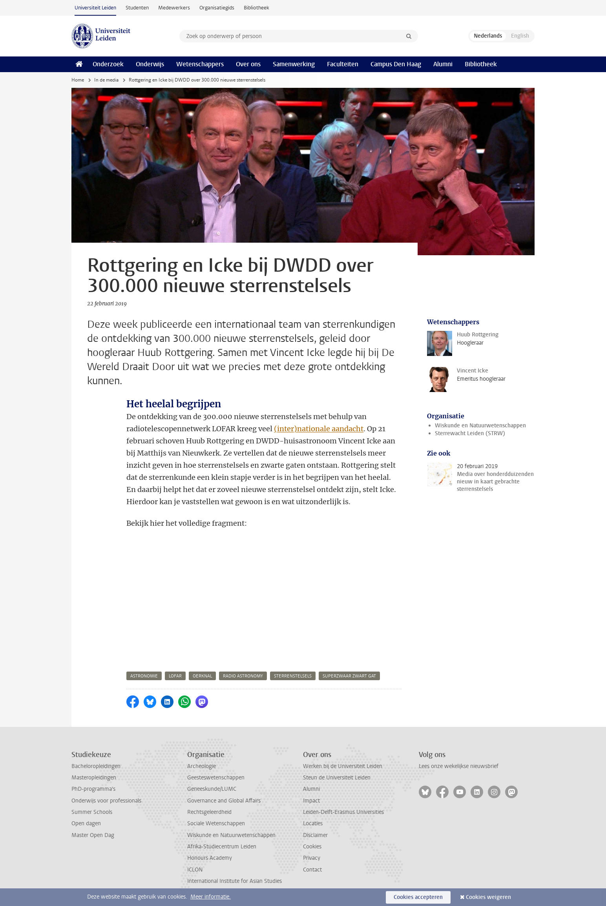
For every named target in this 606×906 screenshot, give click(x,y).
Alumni (443, 64)
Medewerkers (174, 7)
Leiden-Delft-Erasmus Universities (343, 812)
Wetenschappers (200, 64)
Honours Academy (209, 858)
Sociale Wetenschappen (216, 823)
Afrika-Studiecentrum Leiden (221, 846)
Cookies (312, 846)
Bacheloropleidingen (95, 766)
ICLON (195, 869)
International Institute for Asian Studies (234, 881)
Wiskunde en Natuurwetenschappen (480, 425)
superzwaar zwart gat (349, 676)
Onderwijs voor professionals (106, 800)
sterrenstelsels (293, 676)
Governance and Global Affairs (224, 800)
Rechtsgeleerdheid (209, 812)
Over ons (248, 64)
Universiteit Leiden (95, 7)
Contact (312, 869)
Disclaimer (315, 835)
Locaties (313, 823)
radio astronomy (243, 676)
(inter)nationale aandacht (318, 428)
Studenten (137, 7)
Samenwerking (294, 64)
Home (77, 80)
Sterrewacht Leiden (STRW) (470, 433)
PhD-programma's (93, 789)
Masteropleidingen (93, 777)
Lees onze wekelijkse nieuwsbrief (458, 766)
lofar (175, 676)
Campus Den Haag (396, 64)
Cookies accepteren (418, 897)
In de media (106, 80)
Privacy (311, 858)
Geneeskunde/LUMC (211, 789)
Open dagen (86, 823)
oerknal (202, 676)
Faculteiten (342, 64)
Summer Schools (91, 812)
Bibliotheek (256, 7)
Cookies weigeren (488, 897)
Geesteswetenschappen (216, 777)
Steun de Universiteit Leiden (337, 777)
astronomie (144, 676)
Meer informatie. (210, 897)
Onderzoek (108, 64)
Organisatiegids (216, 7)
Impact (311, 800)
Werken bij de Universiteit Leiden (342, 766)
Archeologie (201, 766)
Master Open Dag (92, 835)
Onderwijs (150, 64)
